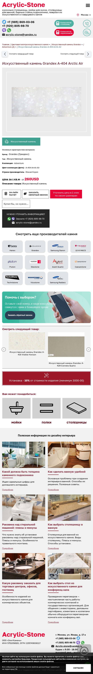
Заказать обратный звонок (38, 193)
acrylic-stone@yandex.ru (21, 34)
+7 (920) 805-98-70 (15, 25)
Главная (5, 44)
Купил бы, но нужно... (16, 203)
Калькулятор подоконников (66, 32)
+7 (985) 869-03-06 (20, 22)
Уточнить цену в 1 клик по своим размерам (66, 194)
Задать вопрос (87, 23)
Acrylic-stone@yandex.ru (69, 646)
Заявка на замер (87, 32)
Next (88, 349)
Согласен (78, 668)
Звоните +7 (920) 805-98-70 (30, 218)
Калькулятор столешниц (65, 23)
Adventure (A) (8, 47)
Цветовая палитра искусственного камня (30, 44)
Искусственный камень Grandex (66, 44)
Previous (4, 349)
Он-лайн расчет (13, 193)
